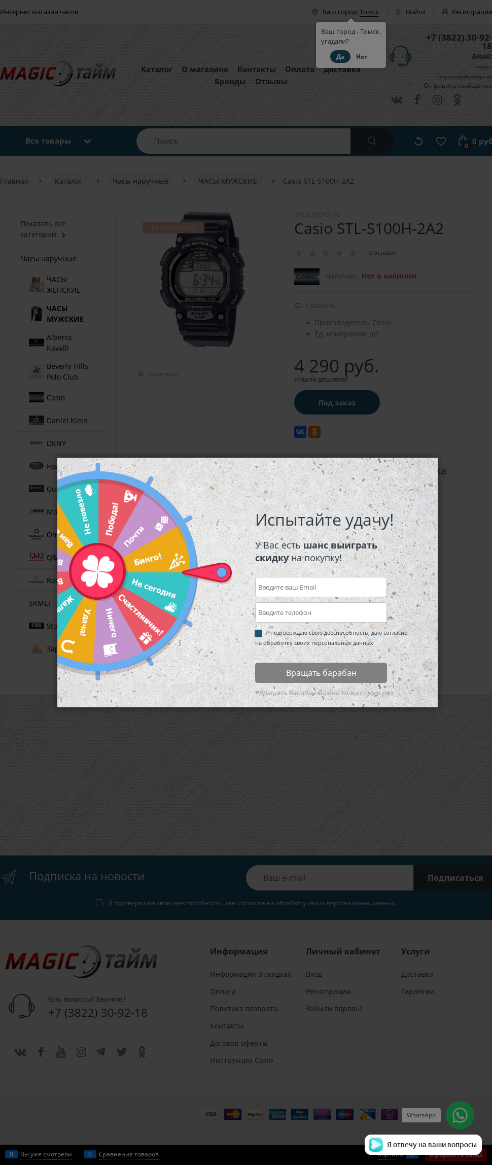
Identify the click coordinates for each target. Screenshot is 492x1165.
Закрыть (444, 465)
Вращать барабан (321, 672)
